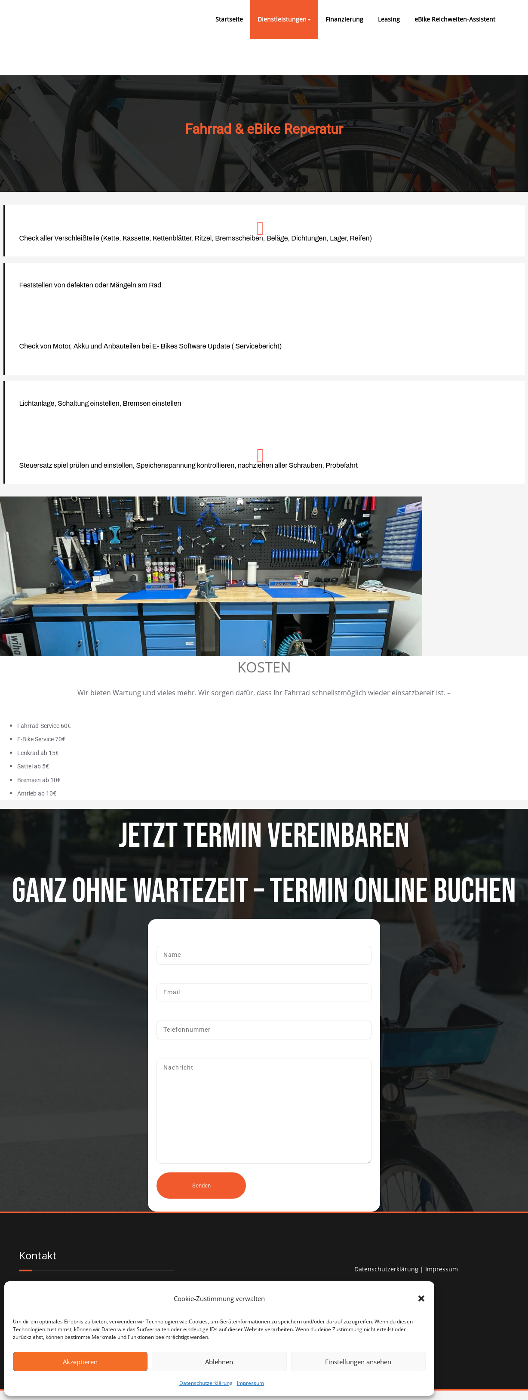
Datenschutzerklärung (206, 1383)
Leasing (389, 19)
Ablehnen (219, 1361)
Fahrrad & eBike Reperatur (264, 129)
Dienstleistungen (284, 19)
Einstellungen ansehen (358, 1361)
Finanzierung (344, 19)
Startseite (229, 19)
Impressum (250, 1383)
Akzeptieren (80, 1361)
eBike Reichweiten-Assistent (454, 19)
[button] (421, 1298)
